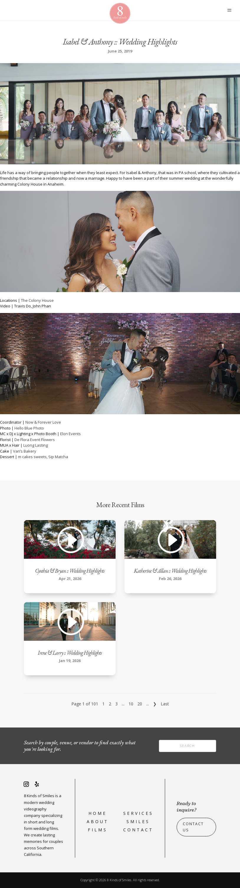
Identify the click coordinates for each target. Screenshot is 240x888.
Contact (138, 830)
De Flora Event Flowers (34, 439)
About (98, 821)
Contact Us (193, 827)
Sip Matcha (58, 456)
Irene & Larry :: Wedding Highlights (70, 652)
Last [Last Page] (165, 704)
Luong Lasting (35, 445)
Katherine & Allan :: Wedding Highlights (170, 570)
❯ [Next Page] (155, 704)
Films (97, 830)
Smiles (138, 821)
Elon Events (70, 433)
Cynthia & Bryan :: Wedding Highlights (69, 570)
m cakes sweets (32, 456)
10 (131, 704)
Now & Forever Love (43, 422)
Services (138, 813)
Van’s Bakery (24, 451)
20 (139, 704)
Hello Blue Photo (29, 428)
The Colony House (37, 300)
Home (97, 813)
